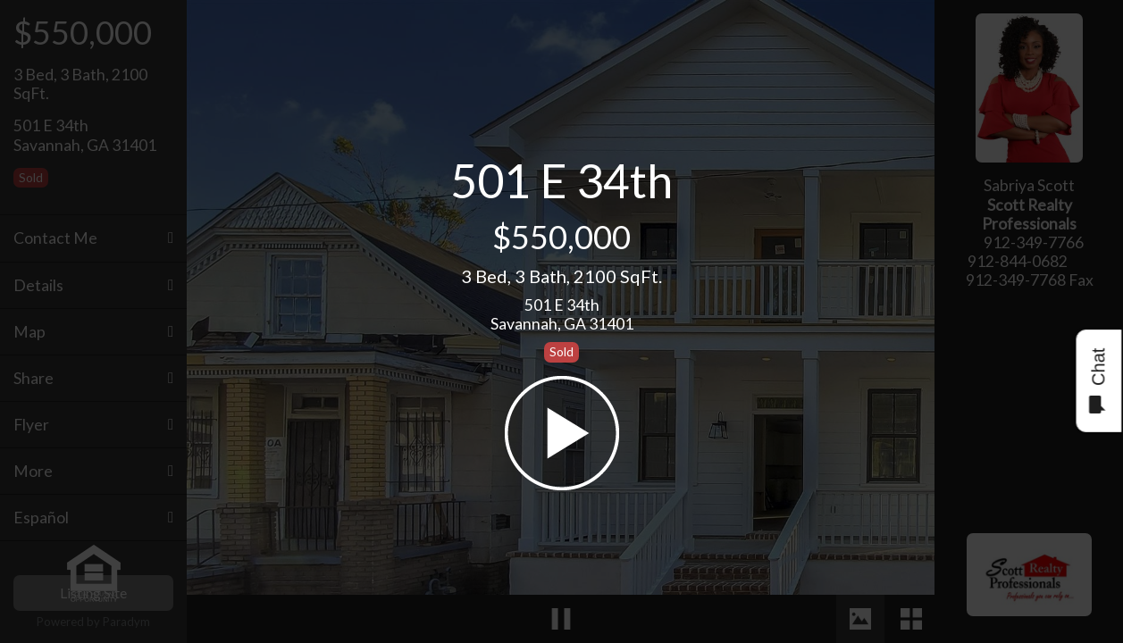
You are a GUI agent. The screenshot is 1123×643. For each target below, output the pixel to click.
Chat (1097, 380)
